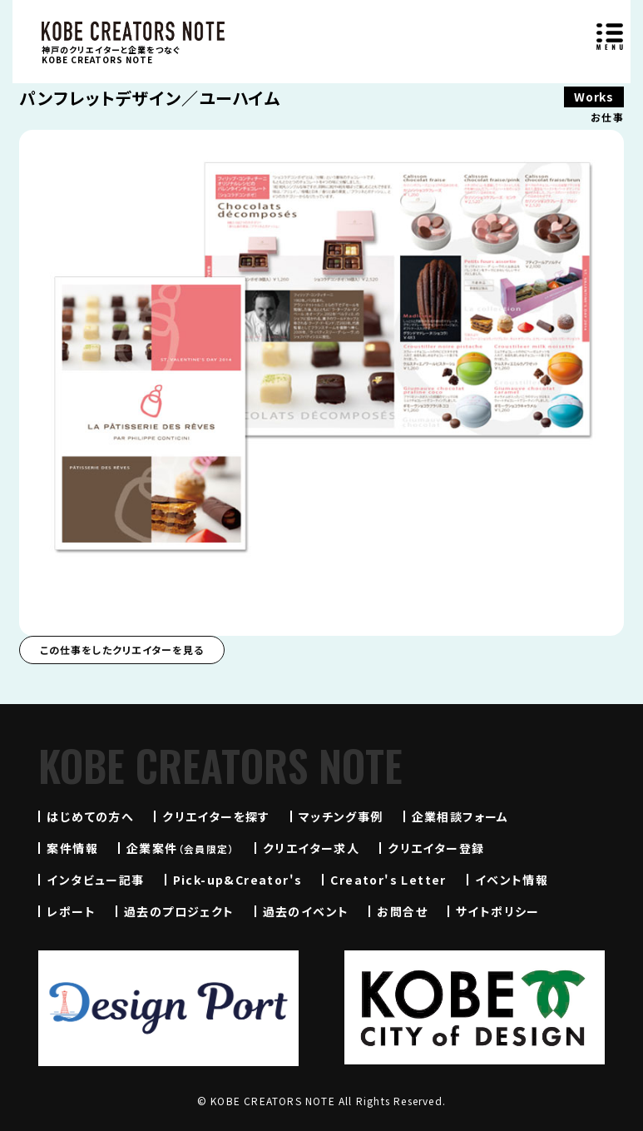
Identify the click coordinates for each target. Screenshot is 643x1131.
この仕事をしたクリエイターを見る (122, 649)
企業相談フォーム (460, 816)
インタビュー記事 (95, 879)
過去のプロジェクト (179, 911)
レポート (71, 911)
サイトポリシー (498, 911)
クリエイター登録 (436, 848)
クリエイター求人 (311, 848)
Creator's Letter (388, 879)
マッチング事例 (341, 816)
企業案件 (180, 848)
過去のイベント (306, 911)
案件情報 (72, 848)
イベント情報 (511, 879)
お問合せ (402, 911)
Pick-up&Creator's (238, 879)
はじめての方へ (90, 816)
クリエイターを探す (216, 816)
